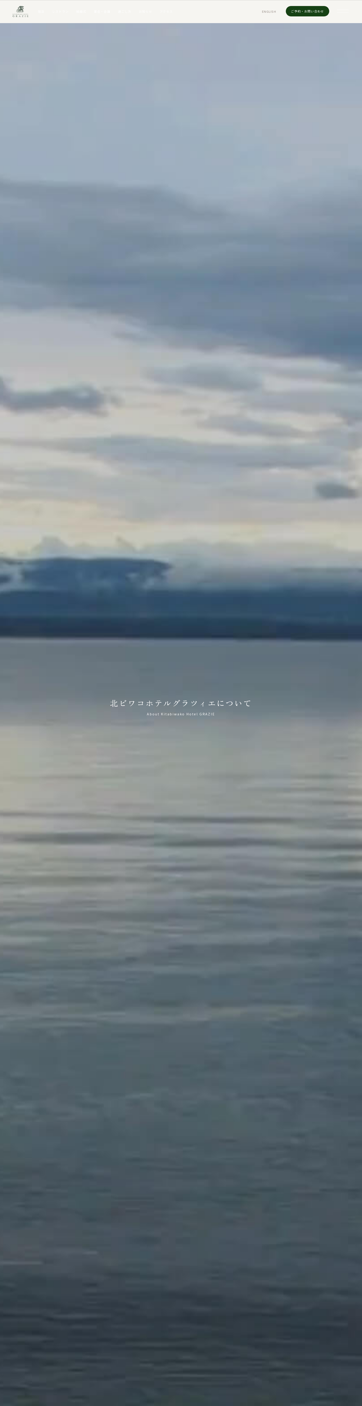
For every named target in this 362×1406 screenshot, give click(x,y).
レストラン (60, 11)
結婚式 (81, 11)
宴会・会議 (102, 11)
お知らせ (145, 11)
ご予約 (307, 11)
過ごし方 (124, 11)
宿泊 (41, 11)
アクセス (166, 11)
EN (269, 11)
